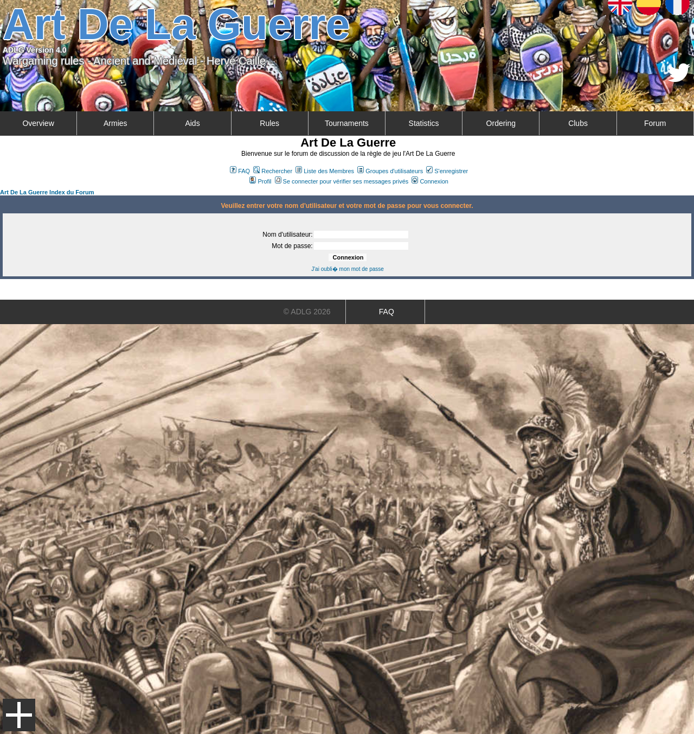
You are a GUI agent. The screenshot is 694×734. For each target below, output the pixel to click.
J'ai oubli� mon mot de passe (347, 269)
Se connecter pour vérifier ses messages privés (342, 181)
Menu (19, 715)
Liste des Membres (324, 171)
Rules (269, 123)
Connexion (430, 181)
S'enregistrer (447, 171)
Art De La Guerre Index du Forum (47, 192)
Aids (192, 123)
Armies (115, 123)
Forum (655, 123)
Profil (260, 181)
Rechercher (272, 171)
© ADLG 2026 (307, 311)
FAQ (240, 171)
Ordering (501, 123)
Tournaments (347, 123)
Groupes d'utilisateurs (390, 171)
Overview (38, 123)
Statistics (424, 123)
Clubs (578, 123)
